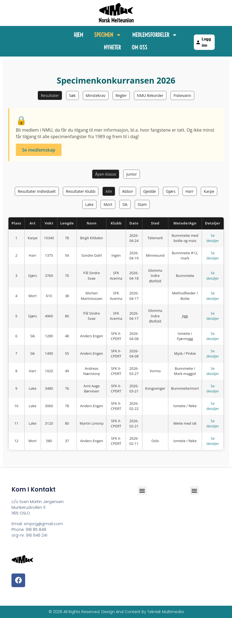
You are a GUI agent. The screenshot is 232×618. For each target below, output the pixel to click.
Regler (121, 95)
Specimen (107, 34)
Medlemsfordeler (154, 34)
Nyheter (112, 47)
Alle (108, 191)
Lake (89, 204)
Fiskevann (182, 95)
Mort (108, 204)
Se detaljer (212, 238)
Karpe (209, 191)
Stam (142, 204)
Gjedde (149, 191)
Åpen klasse (105, 174)
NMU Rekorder (150, 95)
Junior (131, 174)
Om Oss (139, 47)
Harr (190, 191)
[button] (194, 490)
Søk (72, 95)
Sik (125, 204)
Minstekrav (95, 95)
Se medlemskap (38, 150)
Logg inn (203, 42)
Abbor (127, 191)
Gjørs (170, 191)
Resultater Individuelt (37, 191)
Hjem (78, 34)
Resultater (50, 95)
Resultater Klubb (80, 191)
